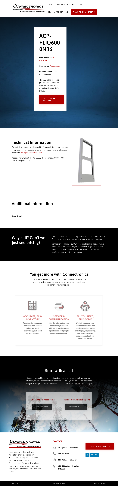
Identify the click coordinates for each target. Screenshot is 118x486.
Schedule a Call (74, 406)
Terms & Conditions (59, 483)
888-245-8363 (43, 406)
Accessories (55, 66)
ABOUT (50, 5)
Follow (94, 455)
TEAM (80, 5)
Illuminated (102, 483)
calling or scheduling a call (31, 153)
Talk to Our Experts (49, 100)
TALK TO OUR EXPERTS (84, 12)
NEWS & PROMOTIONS (57, 12)
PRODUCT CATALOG (65, 5)
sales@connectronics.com (68, 448)
